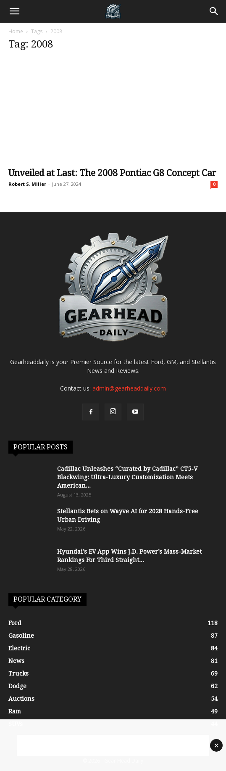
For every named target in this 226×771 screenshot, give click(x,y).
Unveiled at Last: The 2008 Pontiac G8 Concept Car (112, 173)
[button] (14, 11)
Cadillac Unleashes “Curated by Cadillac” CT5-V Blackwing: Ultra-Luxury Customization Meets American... (127, 477)
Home (15, 31)
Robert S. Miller (27, 184)
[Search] (214, 11)
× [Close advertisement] (216, 745)
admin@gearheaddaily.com (129, 388)
